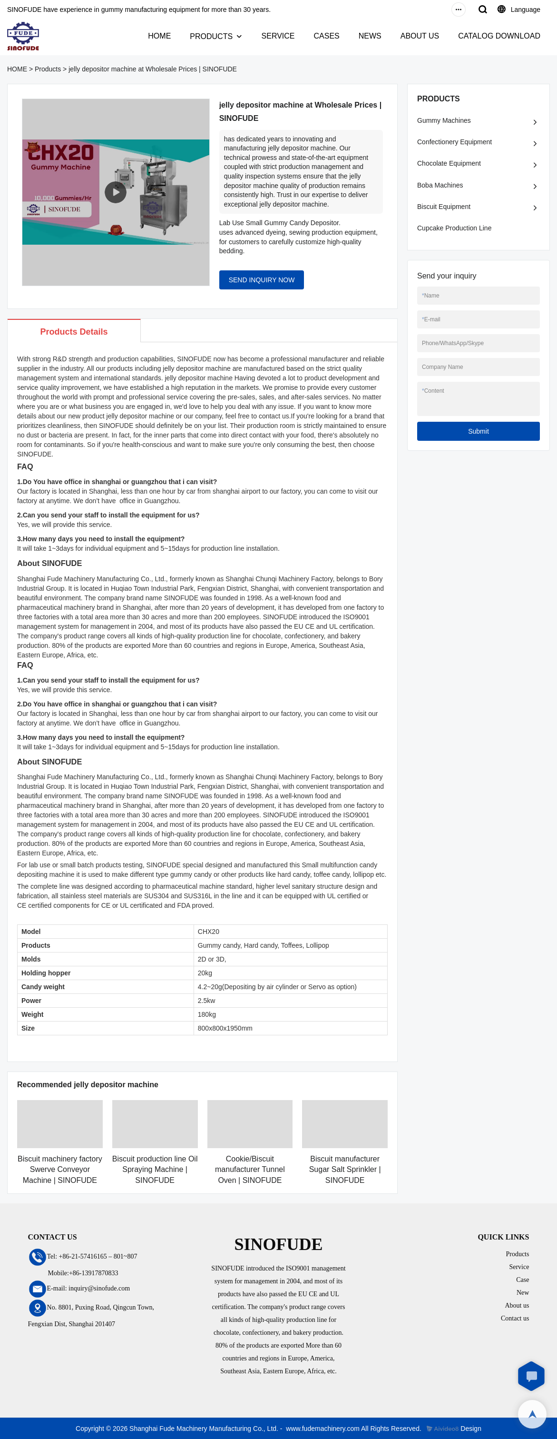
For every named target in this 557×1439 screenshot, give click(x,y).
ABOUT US (420, 36)
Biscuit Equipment (443, 206)
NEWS (370, 36)
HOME (159, 36)
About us (517, 1305)
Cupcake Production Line (454, 228)
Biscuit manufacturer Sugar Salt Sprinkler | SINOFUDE (345, 1169)
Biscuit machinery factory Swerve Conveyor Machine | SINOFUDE (60, 1169)
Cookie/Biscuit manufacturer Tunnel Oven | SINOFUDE (250, 1169)
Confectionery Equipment (454, 142)
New (523, 1292)
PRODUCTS (211, 36)
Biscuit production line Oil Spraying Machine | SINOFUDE (155, 1169)
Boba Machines (440, 185)
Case (522, 1279)
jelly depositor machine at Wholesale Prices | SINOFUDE (152, 69)
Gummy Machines (444, 120)
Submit (478, 431)
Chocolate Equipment (449, 163)
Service (519, 1266)
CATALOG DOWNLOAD (499, 36)
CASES (326, 36)
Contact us (515, 1318)
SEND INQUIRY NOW (262, 280)
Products (48, 69)
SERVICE (278, 36)
